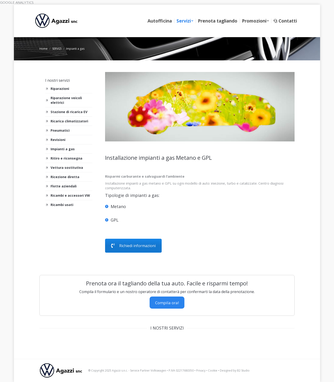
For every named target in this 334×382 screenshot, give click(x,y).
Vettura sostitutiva (67, 167)
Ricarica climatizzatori (69, 121)
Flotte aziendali (64, 186)
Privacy (201, 370)
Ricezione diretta (65, 177)
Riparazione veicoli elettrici (66, 100)
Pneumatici (60, 130)
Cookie (212, 370)
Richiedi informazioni (133, 245)
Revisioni (58, 139)
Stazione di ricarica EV (69, 112)
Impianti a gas (63, 149)
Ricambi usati (62, 204)
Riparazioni (60, 88)
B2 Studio (243, 370)
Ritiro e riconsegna (66, 158)
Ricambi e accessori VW (70, 195)
